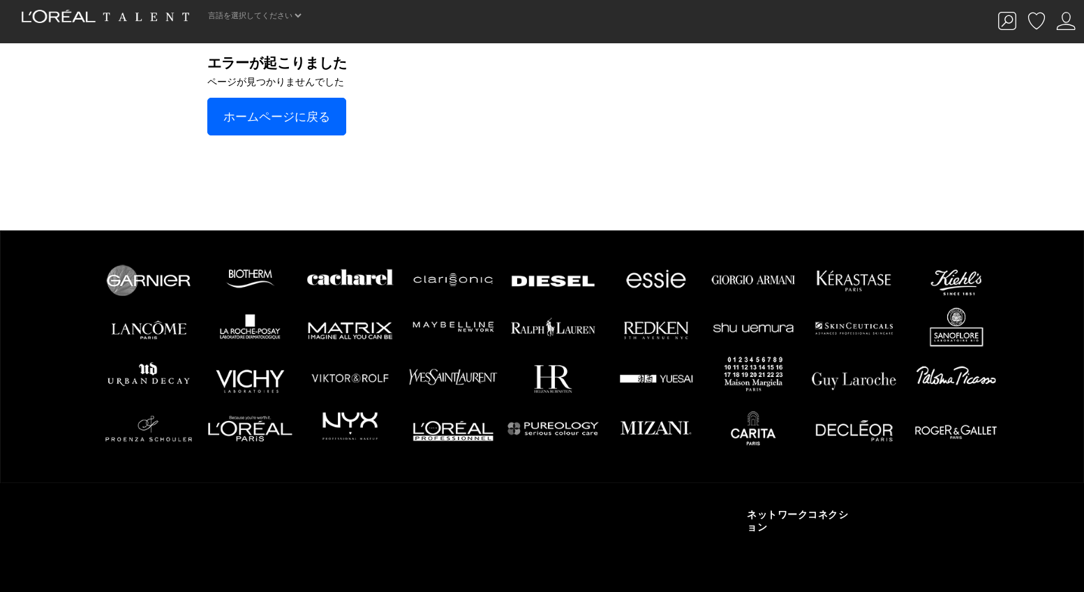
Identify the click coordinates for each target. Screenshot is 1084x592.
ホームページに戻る (276, 117)
